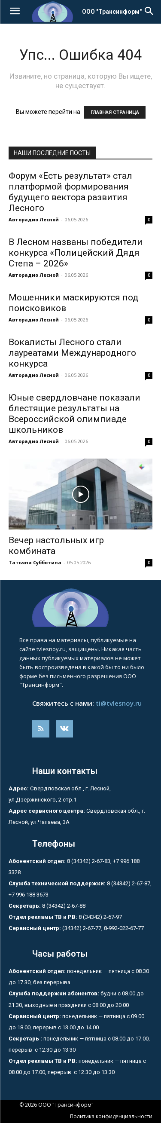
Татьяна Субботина (35, 562)
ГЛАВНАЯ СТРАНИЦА (115, 112)
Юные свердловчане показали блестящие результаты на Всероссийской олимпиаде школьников (74, 413)
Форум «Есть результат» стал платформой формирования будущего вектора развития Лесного (70, 192)
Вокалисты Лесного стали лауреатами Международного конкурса (72, 353)
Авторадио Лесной (34, 219)
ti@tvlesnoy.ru (119, 703)
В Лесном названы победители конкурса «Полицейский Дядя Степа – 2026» (76, 253)
